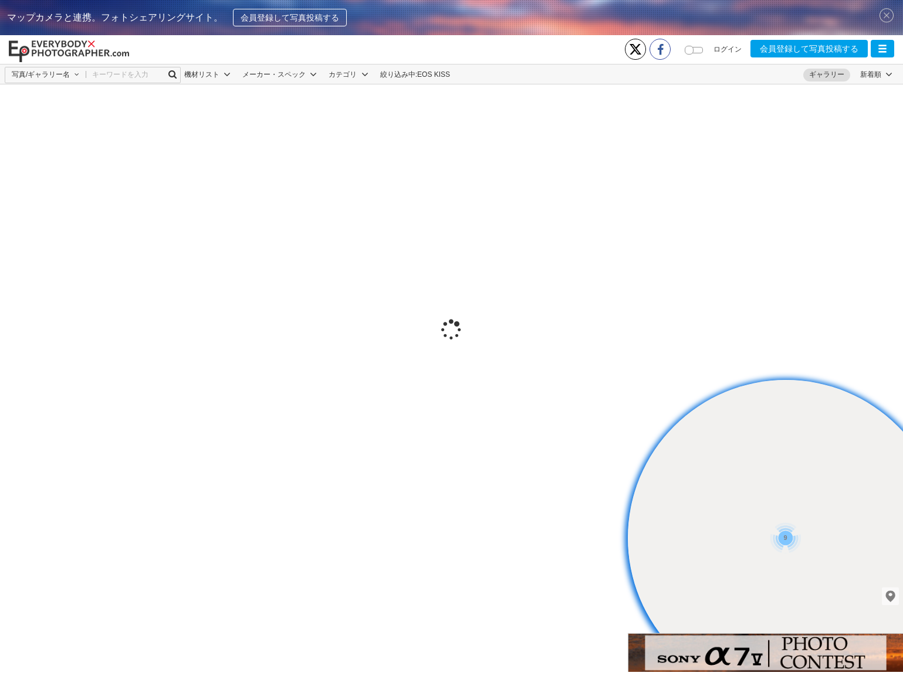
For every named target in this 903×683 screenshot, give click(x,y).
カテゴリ (348, 74)
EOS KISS (433, 74)
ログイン (727, 49)
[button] (882, 48)
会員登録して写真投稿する (290, 17)
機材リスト (207, 74)
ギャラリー (826, 74)
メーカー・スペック (279, 74)
